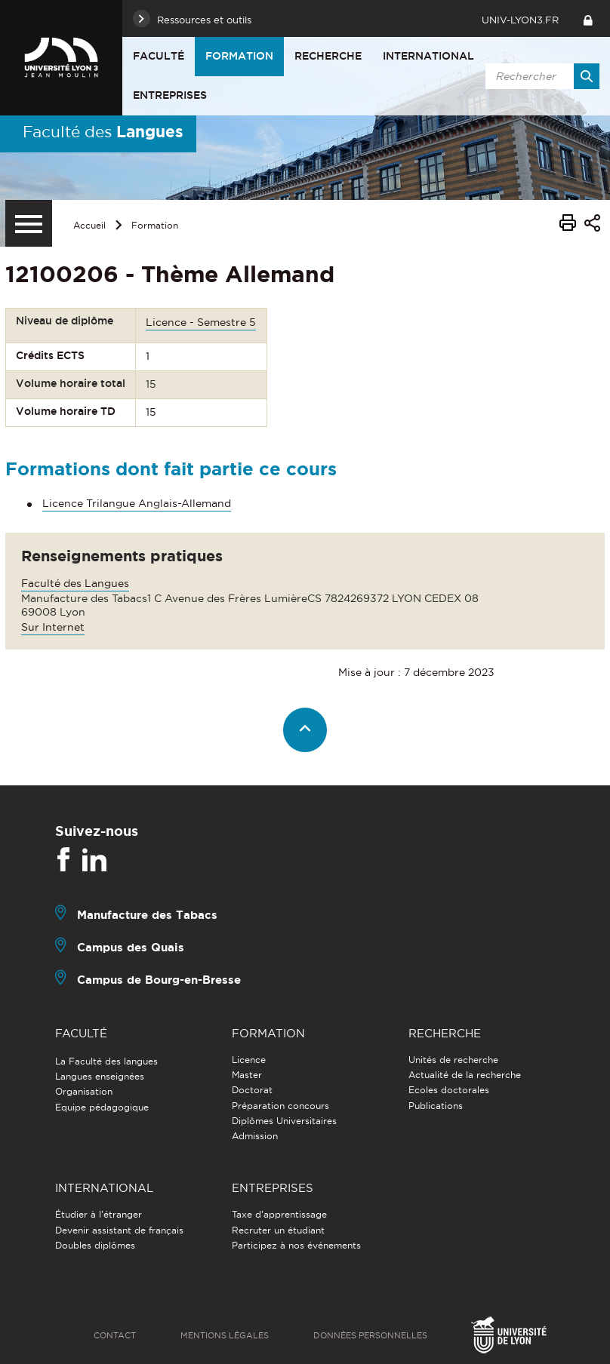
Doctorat (252, 1090)
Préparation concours (280, 1106)
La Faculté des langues (106, 1061)
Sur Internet (53, 627)
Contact (115, 1335)
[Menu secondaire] (28, 223)
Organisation (83, 1091)
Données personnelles (370, 1335)
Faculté (158, 56)
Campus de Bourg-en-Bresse (159, 979)
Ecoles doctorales (448, 1090)
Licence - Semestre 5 (201, 322)
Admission (255, 1136)
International (428, 56)
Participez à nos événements (296, 1245)
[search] (539, 76)
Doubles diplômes (95, 1245)
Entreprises (170, 95)
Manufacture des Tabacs (147, 914)
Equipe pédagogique (102, 1107)
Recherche (328, 56)
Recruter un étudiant (278, 1230)
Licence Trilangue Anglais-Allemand (136, 503)
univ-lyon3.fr (520, 19)
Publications (435, 1106)
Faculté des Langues (75, 583)
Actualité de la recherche (464, 1075)
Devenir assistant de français (119, 1230)
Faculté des (103, 131)
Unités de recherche (453, 1059)
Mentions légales (224, 1335)
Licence (249, 1059)
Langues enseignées (99, 1076)
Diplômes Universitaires (284, 1121)
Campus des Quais (130, 947)
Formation (239, 56)
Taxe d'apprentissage (279, 1214)
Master (247, 1075)
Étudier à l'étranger (98, 1214)
